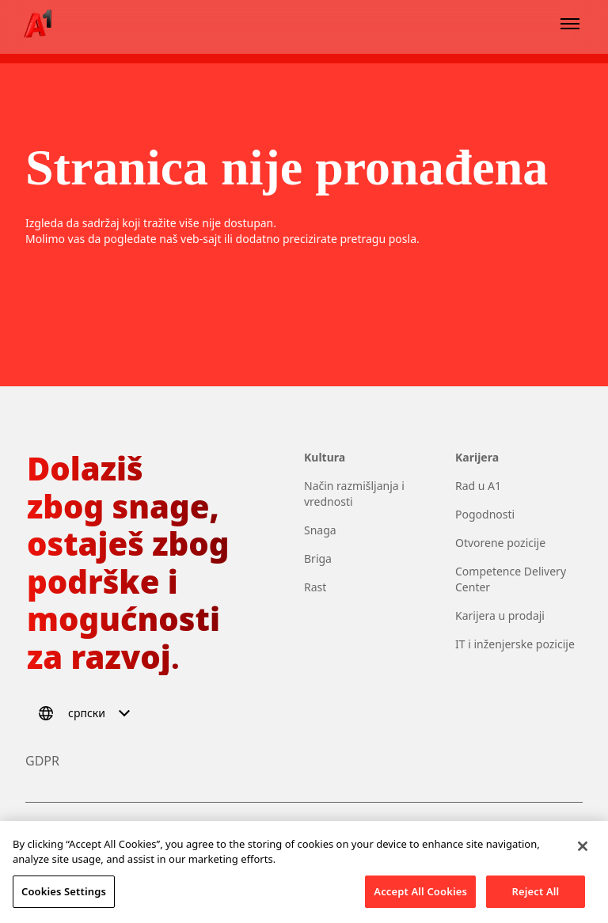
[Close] (582, 855)
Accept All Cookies (420, 901)
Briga (318, 558)
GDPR (42, 760)
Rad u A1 (478, 485)
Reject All (536, 901)
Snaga (320, 529)
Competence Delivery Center (510, 579)
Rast (315, 586)
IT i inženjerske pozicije (515, 643)
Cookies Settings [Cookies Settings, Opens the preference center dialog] (63, 901)
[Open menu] (570, 23)
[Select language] (86, 713)
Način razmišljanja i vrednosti (354, 493)
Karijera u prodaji (500, 615)
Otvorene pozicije (500, 542)
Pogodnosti (485, 514)
